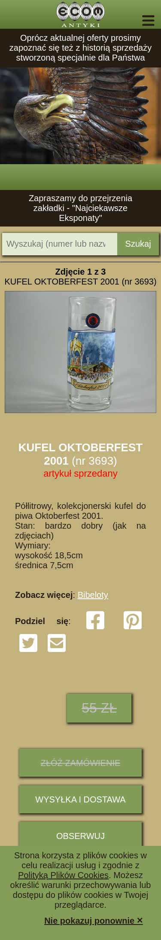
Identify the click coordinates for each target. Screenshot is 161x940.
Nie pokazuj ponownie (93, 920)
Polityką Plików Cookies (63, 875)
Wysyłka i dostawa (80, 799)
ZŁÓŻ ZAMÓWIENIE (81, 763)
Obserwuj (80, 836)
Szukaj (138, 243)
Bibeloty (93, 595)
